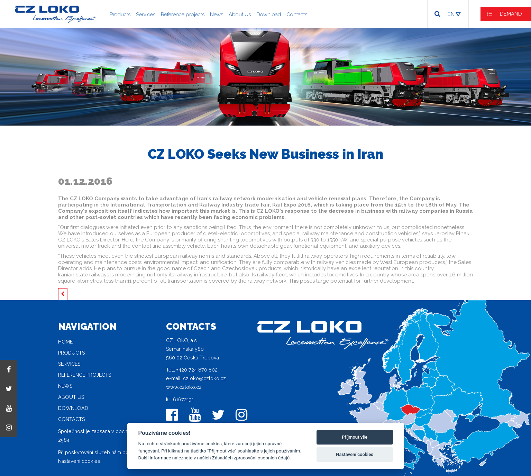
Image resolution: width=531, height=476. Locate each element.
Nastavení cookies (79, 461)
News (216, 14)
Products (120, 14)
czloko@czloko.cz (204, 378)
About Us (240, 14)
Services (145, 14)
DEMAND (511, 14)
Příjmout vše (354, 437)
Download (268, 14)
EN (451, 14)
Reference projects (182, 14)
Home (65, 342)
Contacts (296, 14)
